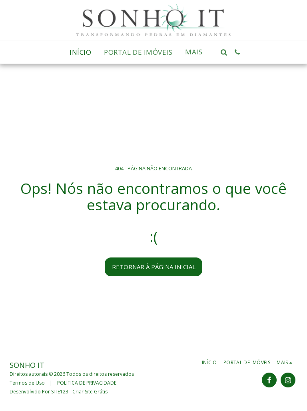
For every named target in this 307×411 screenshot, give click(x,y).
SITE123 (59, 391)
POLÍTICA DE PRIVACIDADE (86, 382)
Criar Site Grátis (90, 391)
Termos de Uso (27, 382)
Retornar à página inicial (153, 267)
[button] (224, 52)
